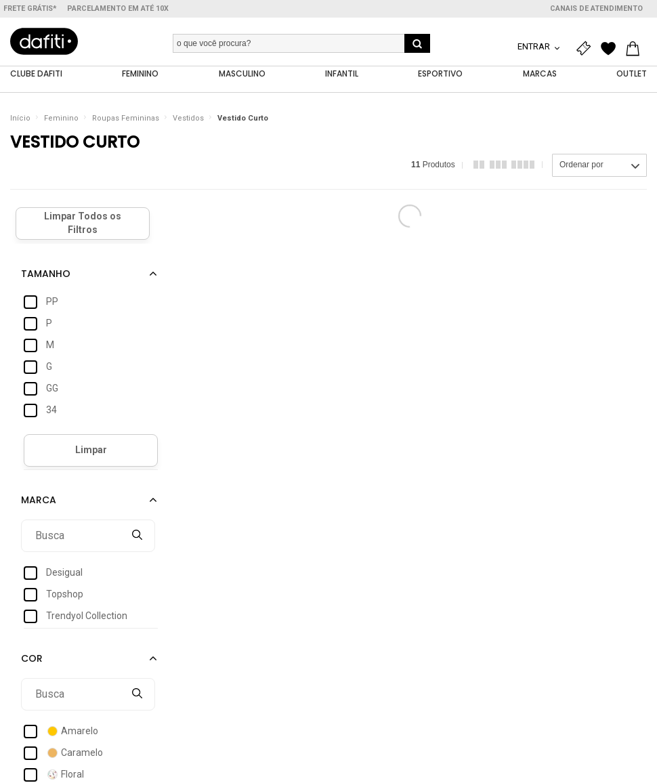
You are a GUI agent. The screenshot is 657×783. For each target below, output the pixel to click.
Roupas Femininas (125, 118)
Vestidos (188, 118)
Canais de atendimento (596, 8)
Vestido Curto (242, 118)
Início (20, 118)
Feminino (61, 118)
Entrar (534, 46)
